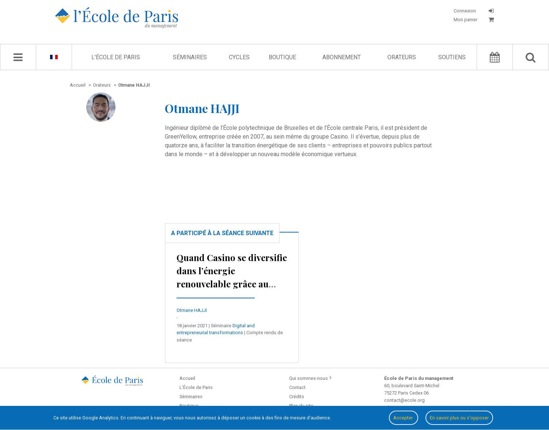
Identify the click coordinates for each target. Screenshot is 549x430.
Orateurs (401, 57)
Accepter (403, 417)
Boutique (282, 57)
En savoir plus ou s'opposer (459, 417)
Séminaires (190, 57)
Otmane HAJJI (192, 310)
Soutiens (452, 57)
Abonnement (341, 57)
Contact (297, 387)
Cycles (239, 57)
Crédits (296, 396)
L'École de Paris (115, 57)
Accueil (187, 378)
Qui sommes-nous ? (310, 378)
